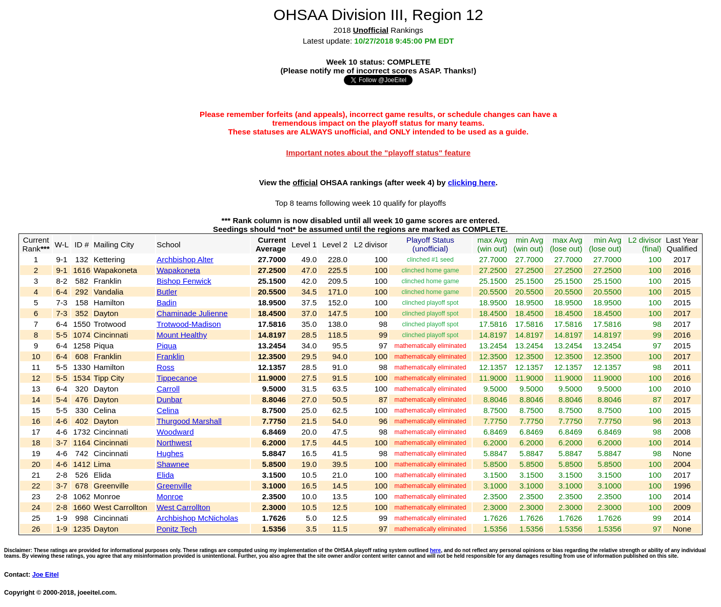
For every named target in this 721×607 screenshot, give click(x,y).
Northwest (174, 442)
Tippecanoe (177, 378)
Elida (165, 475)
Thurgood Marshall (189, 421)
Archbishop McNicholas (197, 518)
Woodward (175, 431)
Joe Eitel (45, 574)
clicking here (472, 182)
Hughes (170, 453)
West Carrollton (183, 507)
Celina (168, 410)
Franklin (170, 356)
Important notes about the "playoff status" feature (378, 152)
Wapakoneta (178, 270)
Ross (165, 367)
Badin (167, 302)
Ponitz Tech (177, 528)
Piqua (167, 345)
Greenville (174, 485)
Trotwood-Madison (189, 324)
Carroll (168, 388)
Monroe (170, 496)
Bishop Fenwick (184, 281)
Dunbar (169, 399)
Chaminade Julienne (192, 313)
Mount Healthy (182, 334)
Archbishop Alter (185, 259)
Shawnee (173, 464)
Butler (167, 291)
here (435, 550)
